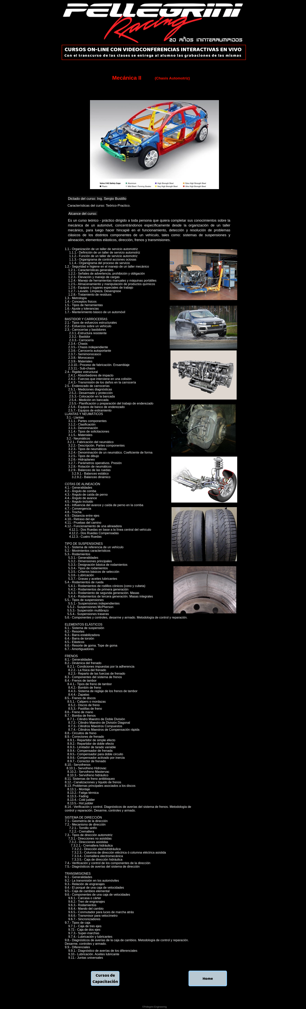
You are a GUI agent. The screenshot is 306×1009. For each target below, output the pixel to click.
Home (208, 978)
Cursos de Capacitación (105, 978)
